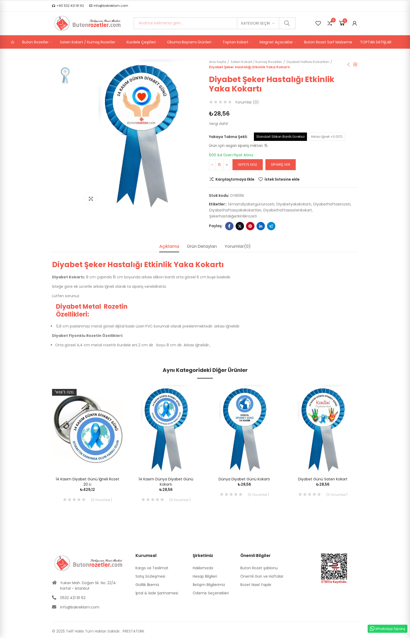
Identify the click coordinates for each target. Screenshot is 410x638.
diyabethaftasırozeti (331, 204)
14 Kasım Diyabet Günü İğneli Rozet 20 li (87, 481)
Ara (287, 23)
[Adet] (219, 164)
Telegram (271, 226)
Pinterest (250, 226)
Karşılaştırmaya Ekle (234, 179)
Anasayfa (355, 64)
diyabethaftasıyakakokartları (235, 210)
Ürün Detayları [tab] (202, 246)
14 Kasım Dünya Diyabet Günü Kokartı (166, 481)
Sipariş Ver (280, 164)
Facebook (229, 226)
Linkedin (260, 226)
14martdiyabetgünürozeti (251, 204)
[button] (68, 5)
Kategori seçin (255, 23)
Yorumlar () (247, 102)
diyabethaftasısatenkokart (287, 210)
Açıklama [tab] (169, 246)
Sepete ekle (247, 164)
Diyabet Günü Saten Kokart (323, 479)
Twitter (239, 226)
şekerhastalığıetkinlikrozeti (233, 216)
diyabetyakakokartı (293, 204)
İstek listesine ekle (282, 179)
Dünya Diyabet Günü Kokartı (244, 479)
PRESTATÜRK (133, 631)
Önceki (349, 64)
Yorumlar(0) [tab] (238, 246)
